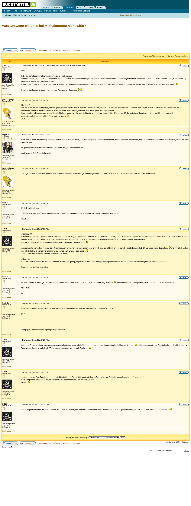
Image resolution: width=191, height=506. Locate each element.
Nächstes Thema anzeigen (177, 56)
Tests (15, 11)
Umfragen (38, 11)
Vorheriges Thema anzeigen (154, 56)
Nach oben (6, 94)
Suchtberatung (25, 11)
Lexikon (90, 7)
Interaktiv (69, 7)
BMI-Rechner (65, 11)
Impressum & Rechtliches (130, 15)
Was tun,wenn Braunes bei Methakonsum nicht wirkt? (44, 26)
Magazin (57, 7)
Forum (79, 7)
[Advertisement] (55, 38)
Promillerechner (50, 11)
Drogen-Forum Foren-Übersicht (50, 50)
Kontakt (100, 7)
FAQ (24, 15)
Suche (16, 15)
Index (8, 15)
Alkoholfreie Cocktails (81, 11)
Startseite (46, 7)
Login (32, 15)
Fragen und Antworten (73, 50)
